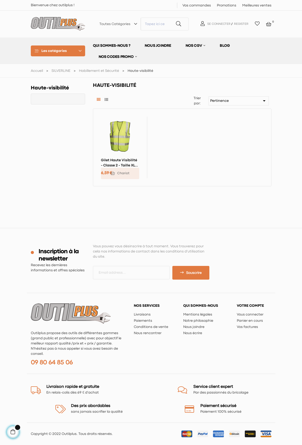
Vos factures (247, 326)
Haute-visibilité (50, 88)
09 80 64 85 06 (52, 362)
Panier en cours (250, 320)
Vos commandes (196, 5)
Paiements (143, 320)
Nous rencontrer (147, 333)
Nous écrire (192, 333)
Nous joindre (193, 326)
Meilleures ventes (256, 5)
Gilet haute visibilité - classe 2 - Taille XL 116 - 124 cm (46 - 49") (119, 163)
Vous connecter (250, 314)
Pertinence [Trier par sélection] (238, 101)
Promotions (226, 5)
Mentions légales (197, 314)
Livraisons (142, 314)
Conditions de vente (151, 326)
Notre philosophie (198, 320)
